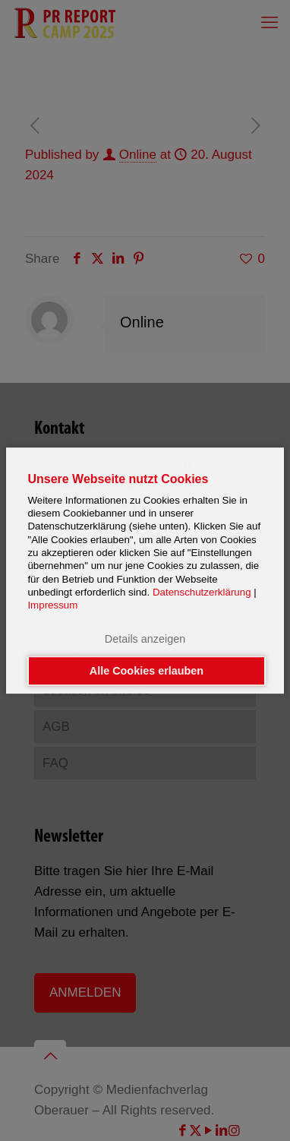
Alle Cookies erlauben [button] (146, 671)
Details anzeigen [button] (145, 640)
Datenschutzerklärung (202, 592)
